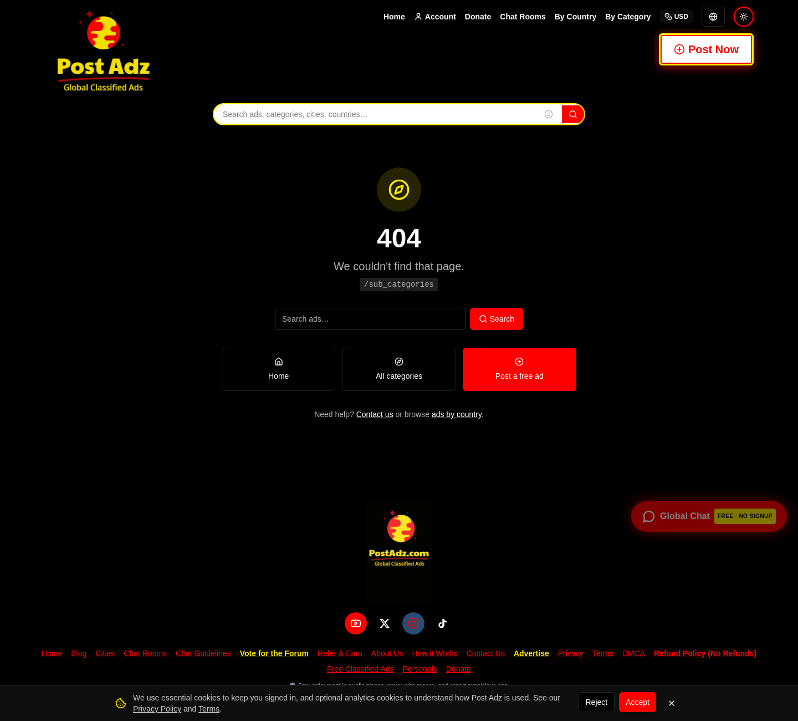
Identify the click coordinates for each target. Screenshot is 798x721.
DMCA (633, 653)
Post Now (706, 49)
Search (496, 318)
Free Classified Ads (360, 668)
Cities (105, 653)
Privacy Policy (157, 708)
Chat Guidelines (203, 653)
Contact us (374, 414)
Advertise (531, 653)
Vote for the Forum (274, 653)
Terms (602, 653)
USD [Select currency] (676, 17)
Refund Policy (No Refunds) (705, 653)
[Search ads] (370, 319)
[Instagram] (413, 623)
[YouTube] (356, 623)
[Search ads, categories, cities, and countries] (374, 114)
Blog (78, 653)
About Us (387, 653)
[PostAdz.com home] (399, 551)
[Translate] (713, 17)
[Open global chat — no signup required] (709, 516)
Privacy (571, 653)
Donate (478, 16)
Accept (637, 702)
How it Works (434, 653)
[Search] (573, 114)
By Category (628, 16)
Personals (420, 668)
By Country (575, 16)
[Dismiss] (672, 703)
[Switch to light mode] (744, 17)
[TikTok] (442, 623)
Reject (597, 702)
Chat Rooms (522, 16)
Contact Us (486, 653)
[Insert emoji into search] (549, 114)
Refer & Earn (340, 653)
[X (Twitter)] (385, 623)
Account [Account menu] (435, 16)
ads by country (457, 414)
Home (394, 16)
